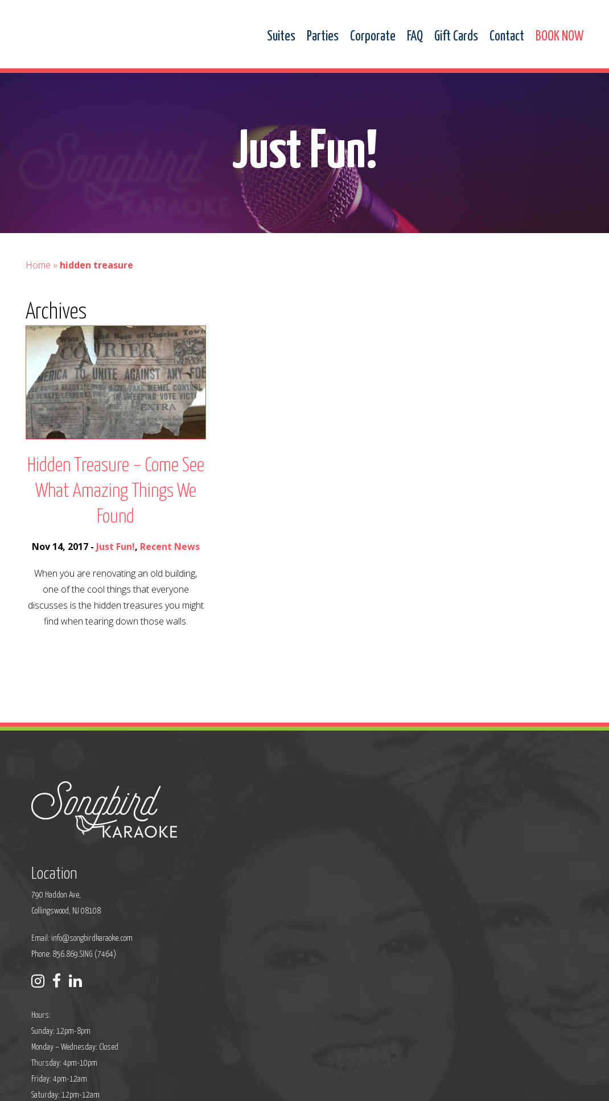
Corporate (373, 36)
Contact (506, 36)
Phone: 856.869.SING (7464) (257, 874)
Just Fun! (115, 557)
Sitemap (242, 1085)
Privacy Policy (199, 1085)
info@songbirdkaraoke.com (275, 858)
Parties (323, 36)
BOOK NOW (559, 36)
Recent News (170, 557)
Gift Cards (456, 36)
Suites (281, 36)
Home (38, 276)
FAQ (415, 36)
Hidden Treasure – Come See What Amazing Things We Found (115, 502)
